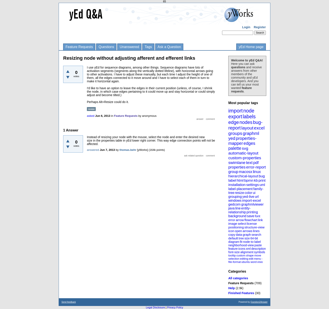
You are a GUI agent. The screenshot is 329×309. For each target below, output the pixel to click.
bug (262, 176)
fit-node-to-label (250, 241)
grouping (235, 196)
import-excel (251, 200)
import (235, 111)
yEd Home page (251, 47)
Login (246, 27)
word (254, 262)
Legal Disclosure (155, 307)
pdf (255, 163)
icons (241, 248)
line (238, 208)
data (239, 234)
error (231, 220)
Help (231, 288)
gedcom (234, 204)
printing (252, 212)
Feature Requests (79, 47)
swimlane (236, 162)
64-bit (254, 238)
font (257, 216)
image (232, 223)
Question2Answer (259, 302)
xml (248, 248)
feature (233, 248)
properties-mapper (242, 141)
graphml (251, 133)
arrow (240, 220)
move (257, 255)
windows (234, 200)
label (232, 180)
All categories (238, 278)
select (242, 223)
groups (235, 133)
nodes (246, 122)
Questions (106, 47)
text (249, 162)
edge (233, 122)
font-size (234, 252)
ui (254, 193)
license (252, 223)
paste (258, 245)
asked (90, 115)
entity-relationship (239, 210)
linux (257, 172)
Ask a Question (169, 47)
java (231, 208)
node (248, 111)
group (233, 172)
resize (239, 193)
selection (233, 258)
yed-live (248, 196)
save (250, 216)
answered (93, 149)
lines (256, 231)
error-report (256, 167)
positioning (236, 227)
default (233, 238)
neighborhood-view (241, 245)
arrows (247, 231)
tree (241, 238)
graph (247, 234)
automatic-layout (243, 153)
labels (249, 116)
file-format (234, 262)
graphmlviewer (252, 204)
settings (252, 185)
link (260, 220)
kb (256, 180)
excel (259, 127)
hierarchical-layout (243, 176)
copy (231, 234)
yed (231, 138)
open (238, 231)
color (248, 193)
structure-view (254, 227)
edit (251, 258)
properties (237, 167)
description (258, 248)
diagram (233, 241)
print (262, 180)
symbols (259, 252)
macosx (245, 172)
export (235, 116)
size (247, 238)
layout (247, 127)
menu (257, 258)
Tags (148, 47)
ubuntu (245, 262)
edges (249, 143)
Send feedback (68, 302)
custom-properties (244, 158)
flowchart (250, 220)
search (256, 234)
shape (250, 255)
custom (240, 255)
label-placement (240, 189)
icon (231, 231)
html (240, 180)
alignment (247, 252)
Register (260, 27)
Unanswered (129, 47)
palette (234, 148)
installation (237, 185)
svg (245, 148)
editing (244, 258)
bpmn (249, 180)
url (257, 196)
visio (260, 262)
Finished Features (241, 293)
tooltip (232, 255)
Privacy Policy (175, 307)
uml (262, 185)
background (237, 216)
